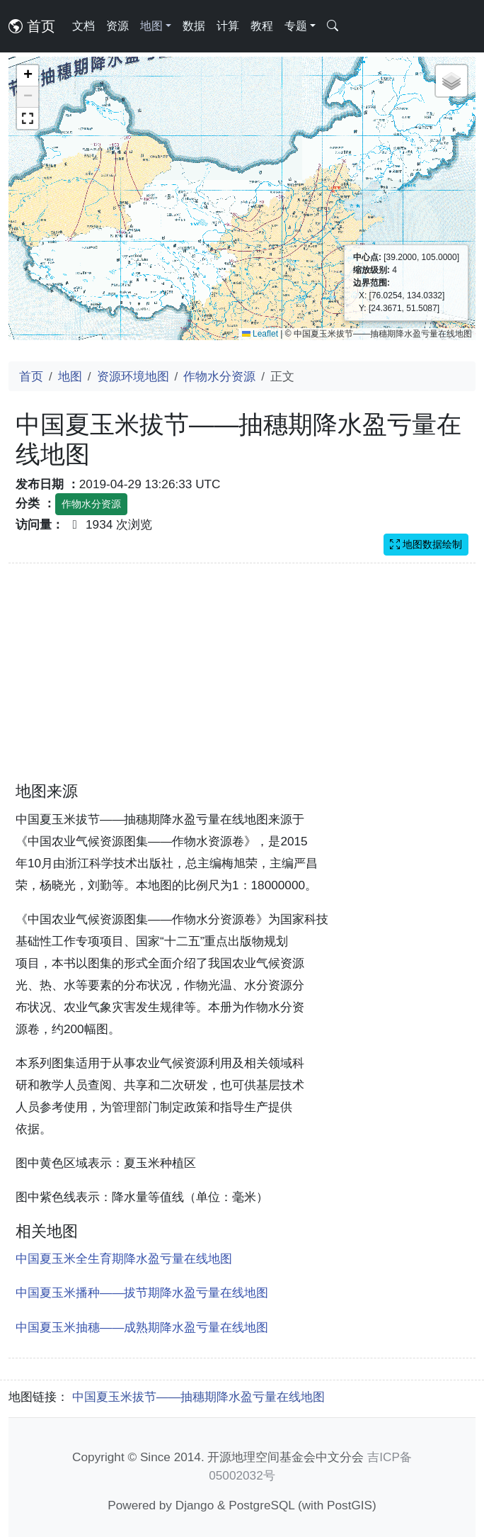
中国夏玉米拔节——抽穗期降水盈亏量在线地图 (198, 1397)
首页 (31, 26)
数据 (194, 26)
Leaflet (260, 334)
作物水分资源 (219, 376)
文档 (83, 26)
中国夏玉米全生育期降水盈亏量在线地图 (124, 1258)
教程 (261, 26)
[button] (27, 75)
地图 (70, 376)
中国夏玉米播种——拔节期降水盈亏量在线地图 (142, 1292)
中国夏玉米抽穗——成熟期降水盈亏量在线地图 (142, 1327)
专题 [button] (295, 26)
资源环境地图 (133, 376)
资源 (117, 26)
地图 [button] (151, 26)
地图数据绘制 (426, 544)
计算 (228, 26)
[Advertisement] (242, 681)
